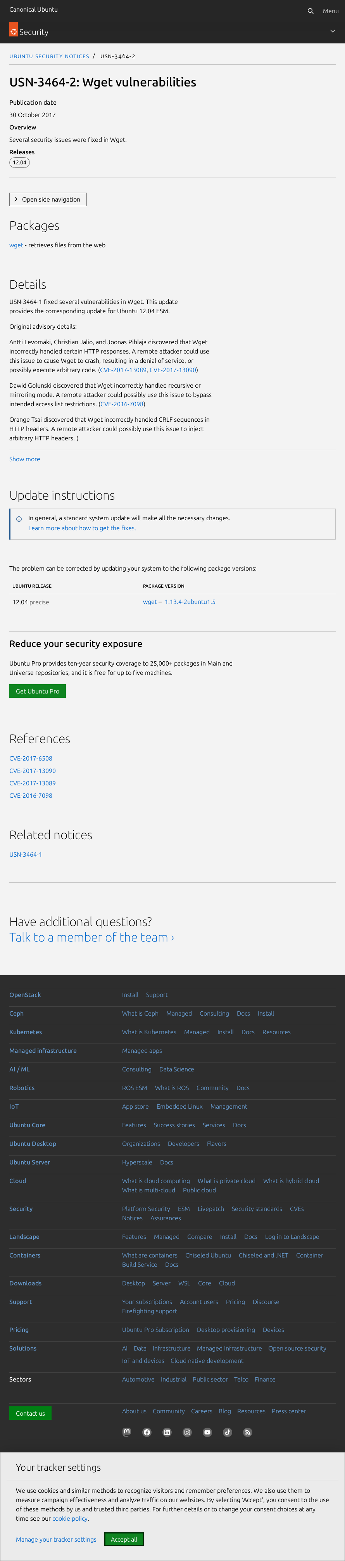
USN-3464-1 (25, 854)
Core (204, 1283)
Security (21, 1208)
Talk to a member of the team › (91, 937)
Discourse (266, 1301)
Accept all (124, 1539)
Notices (132, 1217)
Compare (199, 1236)
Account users (199, 1301)
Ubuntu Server (29, 1162)
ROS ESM (134, 1087)
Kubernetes (25, 1031)
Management (228, 1106)
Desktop (133, 1283)
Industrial (173, 1379)
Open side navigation (51, 199)
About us (134, 1410)
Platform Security (146, 1208)
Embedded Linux (180, 1106)
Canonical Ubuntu (33, 9)
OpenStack (25, 994)
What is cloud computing (156, 1180)
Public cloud (199, 1190)
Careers (201, 1410)
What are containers (150, 1255)
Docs (243, 1013)
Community (213, 1087)
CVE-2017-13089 (123, 369)
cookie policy (70, 1518)
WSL (184, 1283)
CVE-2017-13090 (173, 369)
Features (134, 1124)
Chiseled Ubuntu (208, 1255)
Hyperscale (137, 1162)
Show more (24, 458)
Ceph (16, 1013)
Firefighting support (149, 1310)
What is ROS (172, 1087)
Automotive (138, 1379)
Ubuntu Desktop (32, 1143)
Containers (24, 1255)
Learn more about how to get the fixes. (82, 527)
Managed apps (142, 1050)
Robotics (21, 1087)
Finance (265, 1379)
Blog (225, 1410)
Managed (179, 1013)
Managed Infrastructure (229, 1348)
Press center (289, 1410)
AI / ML (19, 1069)
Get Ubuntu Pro (37, 691)
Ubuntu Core (27, 1124)
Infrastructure (172, 1348)
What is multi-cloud (148, 1190)
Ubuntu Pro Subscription (155, 1329)
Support (157, 994)
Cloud (17, 1180)
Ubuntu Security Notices (49, 55)
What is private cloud (226, 1180)
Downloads (25, 1283)
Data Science (176, 1069)
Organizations (141, 1143)
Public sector (210, 1379)
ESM (184, 1208)
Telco (241, 1379)
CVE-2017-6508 (30, 758)
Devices (273, 1329)
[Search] (310, 11)
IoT (14, 1106)
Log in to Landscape (292, 1236)
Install (130, 994)
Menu (331, 10)
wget (16, 244)
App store (135, 1106)
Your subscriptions (147, 1301)
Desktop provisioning (226, 1329)
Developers (183, 1143)
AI (125, 1348)
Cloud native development (207, 1360)
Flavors (216, 1143)
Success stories (174, 1124)
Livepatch (211, 1208)
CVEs (297, 1208)
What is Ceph (140, 1013)
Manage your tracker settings (56, 1539)
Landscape (24, 1236)
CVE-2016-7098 (121, 403)
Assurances (165, 1217)
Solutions (22, 1348)
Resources (276, 1031)
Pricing (235, 1301)
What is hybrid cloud (291, 1180)
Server (162, 1283)
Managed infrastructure (43, 1050)
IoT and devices (143, 1360)
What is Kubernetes (149, 1031)
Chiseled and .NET (263, 1255)
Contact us (30, 1413)
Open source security (297, 1348)
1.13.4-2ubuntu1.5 (190, 601)
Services (214, 1124)
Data (140, 1348)
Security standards (257, 1208)
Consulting (214, 1013)
